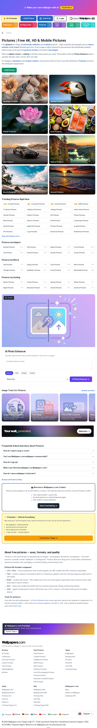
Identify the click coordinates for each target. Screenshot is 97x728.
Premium (82, 61)
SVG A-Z (5, 699)
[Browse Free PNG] (78, 25)
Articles (5, 672)
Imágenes (65, 714)
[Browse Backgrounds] (35, 25)
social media (26, 45)
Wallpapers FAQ (39, 690)
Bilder (27, 714)
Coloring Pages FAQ (41, 705)
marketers (16, 61)
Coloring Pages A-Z (9, 705)
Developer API (70, 696)
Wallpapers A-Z (7, 690)
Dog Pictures (38, 653)
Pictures (42, 25)
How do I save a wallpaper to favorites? (19, 473)
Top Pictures (6, 666)
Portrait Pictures (40, 675)
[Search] (86, 18)
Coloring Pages (86, 25)
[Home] (2, 33)
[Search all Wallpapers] (76, 18)
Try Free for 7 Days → (48, 538)
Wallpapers (8, 25)
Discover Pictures (8, 660)
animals (5, 47)
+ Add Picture (28, 18)
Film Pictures (38, 682)
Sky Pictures (38, 666)
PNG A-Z (5, 702)
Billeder (17, 714)
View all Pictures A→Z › (11, 236)
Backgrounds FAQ (40, 693)
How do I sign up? (10, 462)
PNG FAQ (37, 702)
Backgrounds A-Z (8, 693)
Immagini (54, 714)
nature (91, 45)
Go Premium (10, 18)
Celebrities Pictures (41, 660)
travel (16, 47)
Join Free (45, 18)
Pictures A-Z (6, 696)
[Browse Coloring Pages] (93, 25)
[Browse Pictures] (50, 25)
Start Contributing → (48, 506)
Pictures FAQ (38, 696)
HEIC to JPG (58, 603)
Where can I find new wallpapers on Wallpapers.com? (25, 468)
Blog (67, 690)
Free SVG (57, 25)
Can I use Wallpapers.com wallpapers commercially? (25, 456)
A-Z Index (5, 653)
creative (47, 45)
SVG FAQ (37, 699)
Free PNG (71, 25)
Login (60, 18)
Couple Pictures (39, 657)
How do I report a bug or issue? (16, 451)
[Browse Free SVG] (64, 25)
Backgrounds (25, 25)
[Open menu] (93, 18)
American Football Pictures (44, 679)
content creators (32, 61)
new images (53, 50)
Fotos (44, 714)
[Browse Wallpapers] (16, 25)
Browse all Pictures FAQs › (12, 480)
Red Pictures (38, 663)
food (11, 47)
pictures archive (31, 50)
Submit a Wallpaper (72, 693)
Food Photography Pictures (44, 672)
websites (36, 45)
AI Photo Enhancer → (80, 379)
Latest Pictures (7, 663)
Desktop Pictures (40, 669)
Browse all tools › (88, 390)
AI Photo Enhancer (38, 600)
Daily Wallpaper (7, 669)
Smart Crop (17, 606)
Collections (6, 657)
